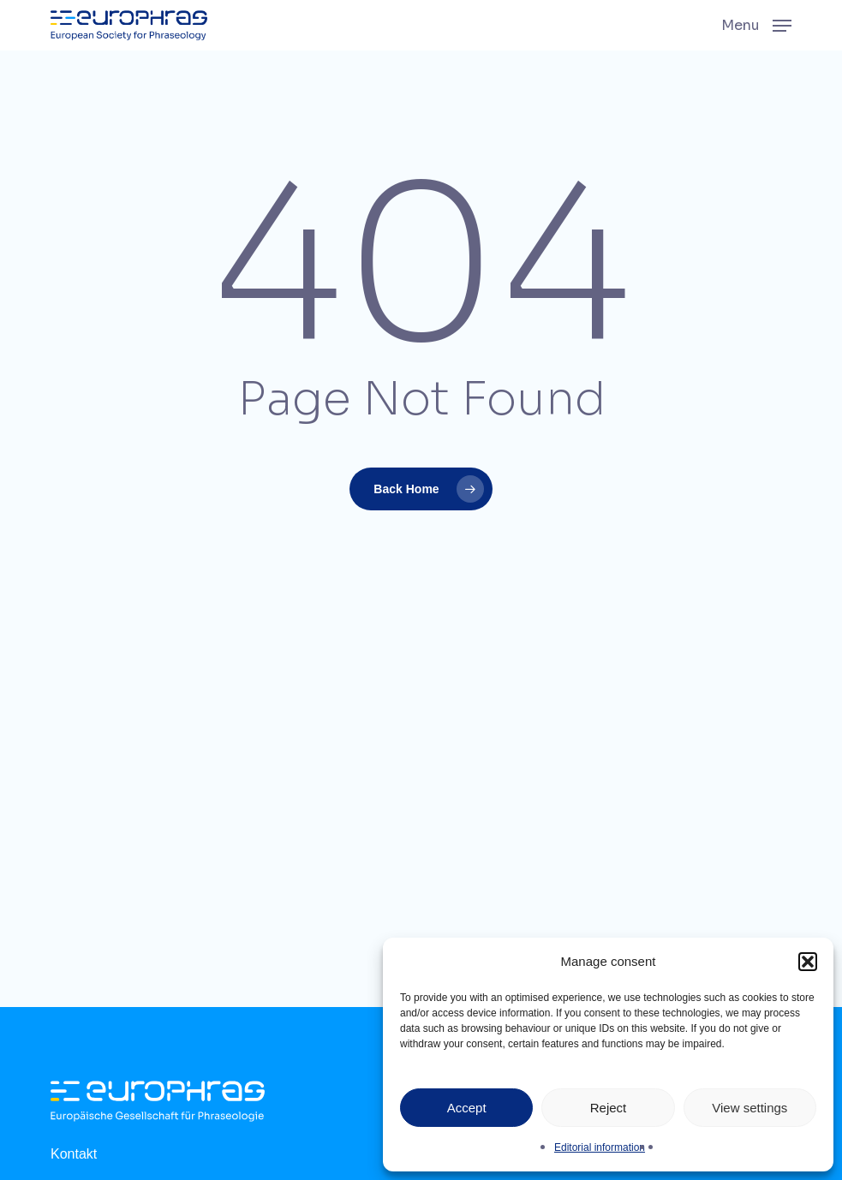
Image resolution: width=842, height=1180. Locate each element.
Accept (467, 1107)
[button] (807, 961)
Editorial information (599, 1147)
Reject (608, 1107)
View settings (749, 1107)
